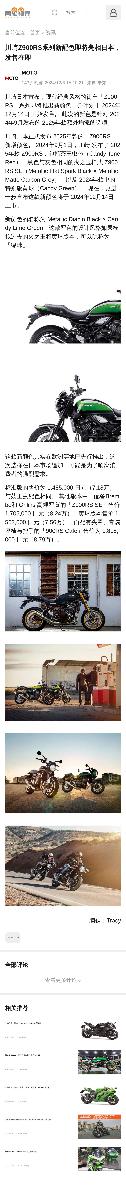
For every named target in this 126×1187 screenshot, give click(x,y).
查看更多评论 (63, 980)
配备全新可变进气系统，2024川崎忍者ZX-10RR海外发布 (28, 1087)
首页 (35, 32)
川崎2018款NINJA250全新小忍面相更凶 (21, 1152)
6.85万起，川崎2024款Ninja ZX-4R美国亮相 (23, 1023)
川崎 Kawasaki (13, 937)
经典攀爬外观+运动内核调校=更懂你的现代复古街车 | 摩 (28, 1119)
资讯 (51, 32)
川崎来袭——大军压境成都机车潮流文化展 (22, 1055)
